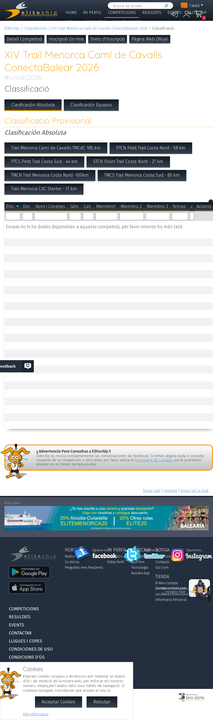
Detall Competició (24, 39)
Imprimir (170, 490)
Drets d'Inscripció (107, 39)
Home (71, 12)
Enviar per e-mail (195, 490)
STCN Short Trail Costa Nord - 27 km (128, 161)
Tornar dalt (151, 490)
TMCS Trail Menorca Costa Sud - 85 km (142, 175)
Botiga (71, 22)
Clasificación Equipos (91, 104)
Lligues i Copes (127, 22)
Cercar (165, 5)
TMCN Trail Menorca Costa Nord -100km (50, 175)
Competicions (122, 12)
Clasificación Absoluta (33, 104)
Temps (179, 206)
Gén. (74, 206)
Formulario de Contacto (154, 460)
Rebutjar (102, 701)
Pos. (10, 206)
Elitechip (197, 12)
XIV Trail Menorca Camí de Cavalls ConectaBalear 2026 (99, 28)
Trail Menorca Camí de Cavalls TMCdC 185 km (56, 147)
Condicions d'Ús (27, 657)
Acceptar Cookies (58, 701)
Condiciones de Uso (31, 649)
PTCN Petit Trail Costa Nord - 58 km (151, 147)
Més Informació (36, 714)
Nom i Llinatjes (50, 206)
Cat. (87, 206)
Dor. (27, 206)
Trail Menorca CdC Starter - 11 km (44, 188)
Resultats (151, 12)
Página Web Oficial (149, 39)
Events (174, 12)
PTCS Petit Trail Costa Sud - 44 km (44, 161)
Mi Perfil (92, 12)
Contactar (95, 22)
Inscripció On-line (66, 39)
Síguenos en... (100, 550)
